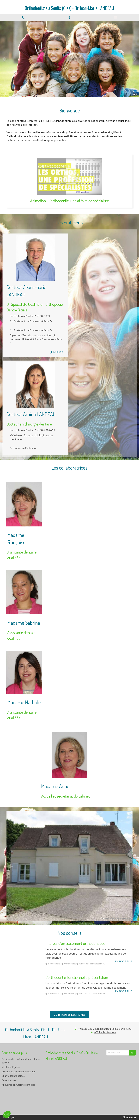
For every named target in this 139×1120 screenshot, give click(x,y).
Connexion (129, 1117)
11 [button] (127, 918)
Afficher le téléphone (105, 1032)
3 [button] (108, 918)
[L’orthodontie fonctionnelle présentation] (24, 989)
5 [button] (113, 918)
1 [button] (134, 94)
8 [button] (120, 918)
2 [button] (136, 94)
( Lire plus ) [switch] (56, 352)
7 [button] (118, 918)
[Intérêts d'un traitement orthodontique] (24, 955)
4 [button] (110, 918)
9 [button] (123, 918)
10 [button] (125, 918)
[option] (69, 59)
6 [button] (115, 918)
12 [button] (130, 918)
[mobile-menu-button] (116, 17)
